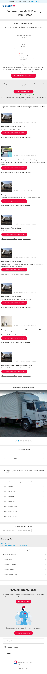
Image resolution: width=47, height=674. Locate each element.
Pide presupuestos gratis (23, 633)
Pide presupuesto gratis (23, 91)
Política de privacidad (23, 667)
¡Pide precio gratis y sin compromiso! (14, 132)
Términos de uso (23, 665)
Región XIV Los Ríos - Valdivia (35, 470)
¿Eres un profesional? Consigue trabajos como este (15, 137)
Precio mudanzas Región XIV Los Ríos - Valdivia (13, 545)
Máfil (7, 472)
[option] (23, 413)
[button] (15, 441)
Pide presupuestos (23, 671)
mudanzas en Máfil (9, 530)
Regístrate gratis (23, 601)
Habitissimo (6, 470)
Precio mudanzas (5, 543)
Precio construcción (18, 470)
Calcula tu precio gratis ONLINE (23, 75)
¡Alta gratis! (35, 1)
